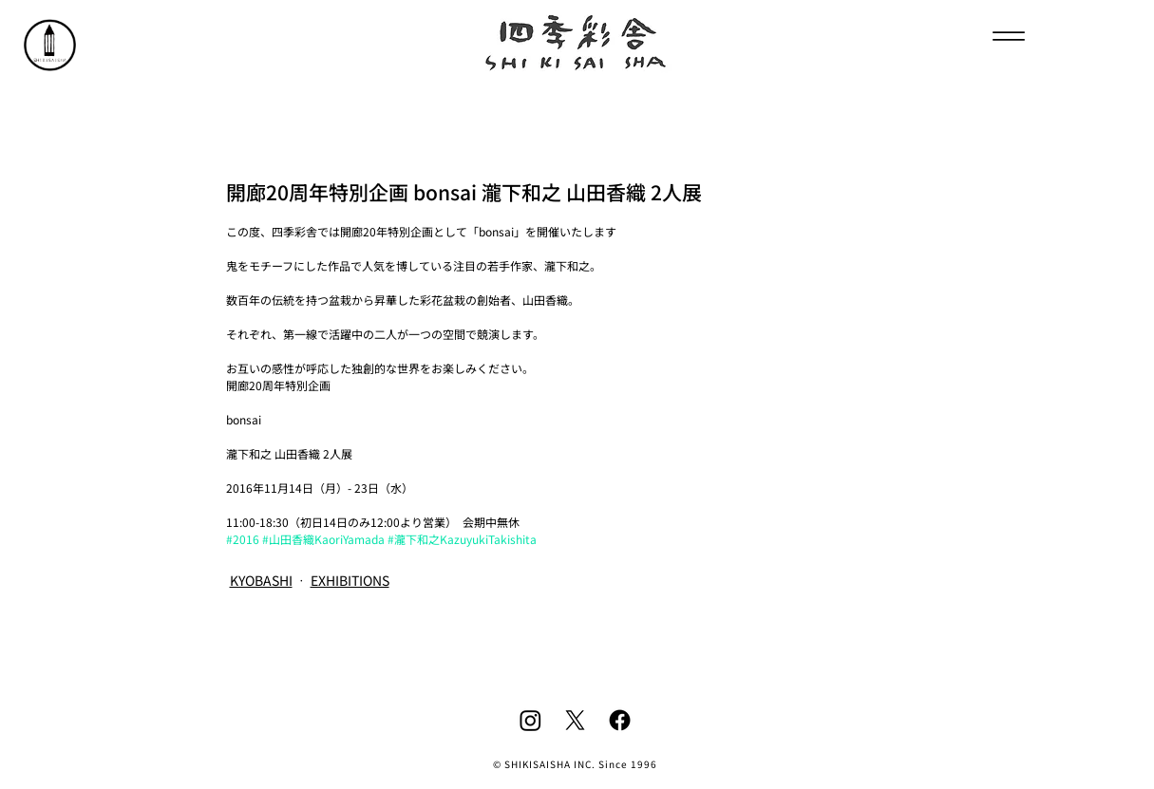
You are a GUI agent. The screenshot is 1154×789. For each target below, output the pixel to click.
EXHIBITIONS (350, 580)
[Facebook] (620, 720)
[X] (575, 720)
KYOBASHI (261, 580)
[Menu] (1009, 36)
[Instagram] (530, 720)
